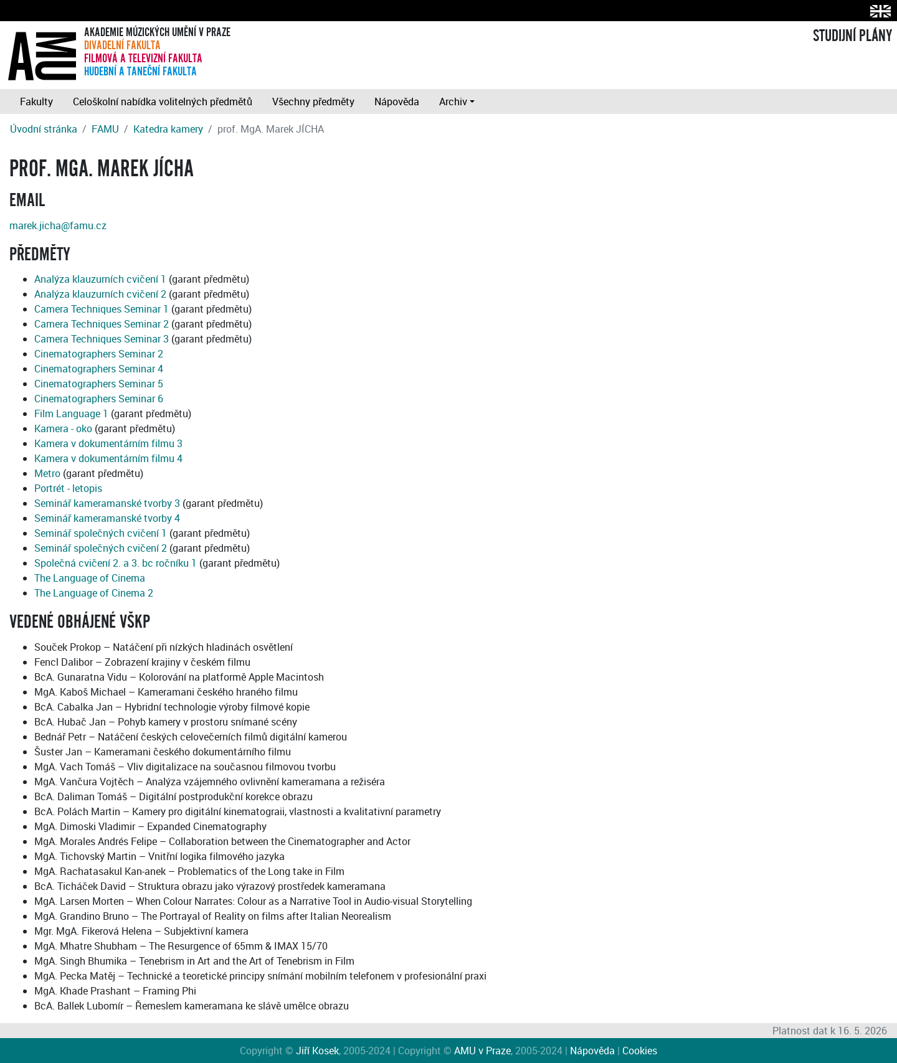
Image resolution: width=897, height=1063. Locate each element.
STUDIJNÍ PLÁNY (852, 36)
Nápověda (396, 101)
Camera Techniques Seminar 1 (101, 309)
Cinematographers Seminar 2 (98, 354)
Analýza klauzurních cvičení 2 (100, 294)
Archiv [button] (453, 101)
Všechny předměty (313, 101)
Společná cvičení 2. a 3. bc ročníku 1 (115, 563)
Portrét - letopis (68, 488)
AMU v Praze (482, 1050)
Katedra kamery (168, 129)
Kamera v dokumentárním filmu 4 (108, 458)
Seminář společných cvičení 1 (100, 533)
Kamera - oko (63, 428)
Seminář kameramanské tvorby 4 (107, 518)
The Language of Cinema (89, 578)
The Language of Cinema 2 (93, 593)
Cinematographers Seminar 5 (98, 383)
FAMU (105, 129)
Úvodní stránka (43, 129)
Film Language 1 (71, 413)
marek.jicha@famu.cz (58, 225)
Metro (47, 473)
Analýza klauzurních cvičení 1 (100, 279)
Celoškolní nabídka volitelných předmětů (162, 101)
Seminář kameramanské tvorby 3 (107, 503)
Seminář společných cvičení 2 (100, 548)
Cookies (639, 1050)
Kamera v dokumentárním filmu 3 (108, 443)
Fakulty (36, 101)
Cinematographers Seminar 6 (98, 398)
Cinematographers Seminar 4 (98, 369)
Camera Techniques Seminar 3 (101, 339)
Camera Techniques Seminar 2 (101, 324)
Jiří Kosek (317, 1050)
